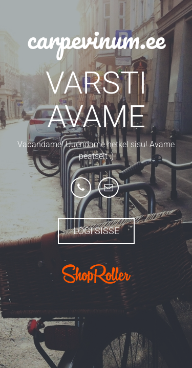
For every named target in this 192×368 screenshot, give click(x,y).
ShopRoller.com (96, 274)
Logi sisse (96, 230)
